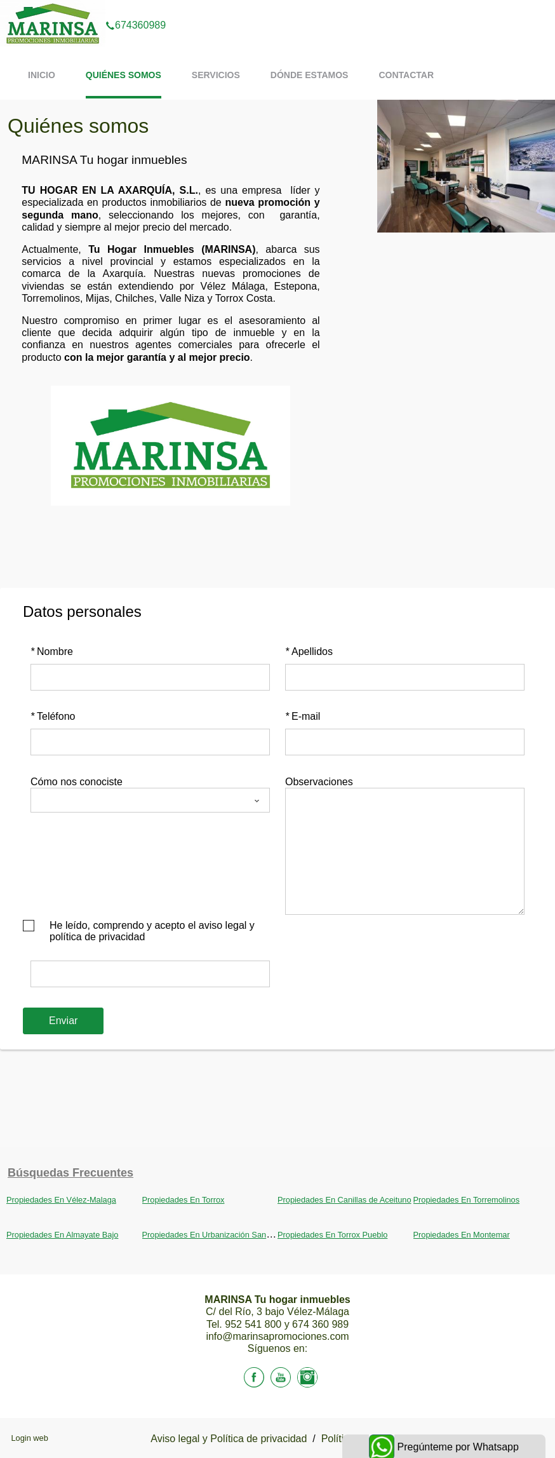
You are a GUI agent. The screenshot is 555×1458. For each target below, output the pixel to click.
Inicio (41, 75)
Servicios (216, 75)
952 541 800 (254, 1324)
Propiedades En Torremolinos (466, 1200)
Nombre (51, 651)
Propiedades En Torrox (183, 1200)
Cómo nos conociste (76, 781)
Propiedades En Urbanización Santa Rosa (218, 1234)
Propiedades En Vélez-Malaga (61, 1200)
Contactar (406, 75)
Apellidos (309, 651)
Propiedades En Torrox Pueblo (332, 1234)
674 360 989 (320, 1324)
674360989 (135, 9)
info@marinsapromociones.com (277, 1336)
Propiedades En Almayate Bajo (62, 1234)
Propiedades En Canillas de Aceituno (344, 1200)
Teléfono (53, 716)
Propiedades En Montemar (461, 1234)
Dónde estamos (310, 75)
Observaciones (319, 781)
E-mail (302, 716)
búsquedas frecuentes (70, 1172)
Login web (29, 1438)
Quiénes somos (123, 75)
